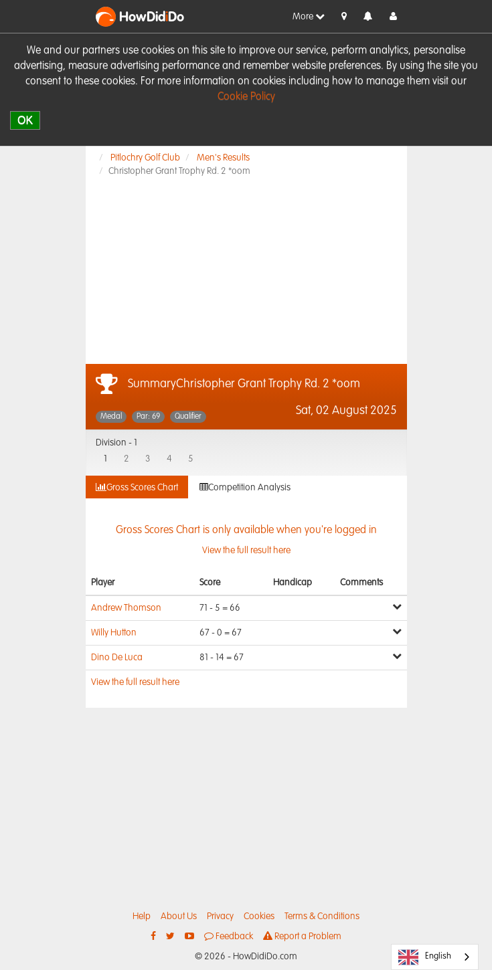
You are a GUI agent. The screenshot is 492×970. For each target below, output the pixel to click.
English (424, 957)
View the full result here (135, 682)
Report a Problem (302, 936)
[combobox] (435, 957)
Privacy (220, 916)
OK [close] (25, 120)
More (309, 16)
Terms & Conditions (321, 916)
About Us (179, 916)
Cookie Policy (246, 97)
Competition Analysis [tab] (245, 487)
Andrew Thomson (126, 608)
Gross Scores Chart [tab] (137, 487)
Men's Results (223, 158)
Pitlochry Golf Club (145, 158)
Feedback (228, 936)
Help (142, 916)
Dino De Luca (117, 657)
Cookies (259, 916)
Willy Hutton (114, 633)
